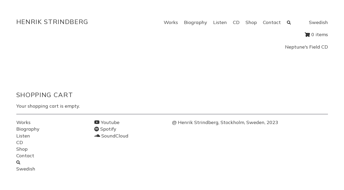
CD (236, 22)
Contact (272, 22)
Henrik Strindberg (52, 22)
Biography (195, 22)
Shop (251, 22)
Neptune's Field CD (306, 47)
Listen (220, 22)
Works (171, 22)
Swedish (318, 22)
